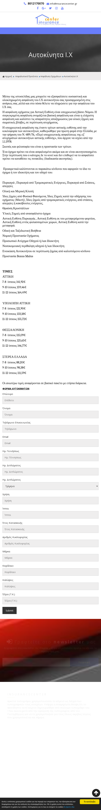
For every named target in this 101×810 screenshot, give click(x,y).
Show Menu (50, 31)
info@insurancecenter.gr (62, 3)
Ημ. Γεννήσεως (10, 451)
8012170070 (34, 4)
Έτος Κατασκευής (12, 523)
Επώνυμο (7, 394)
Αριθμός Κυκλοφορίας (15, 537)
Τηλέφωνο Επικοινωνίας (16, 422)
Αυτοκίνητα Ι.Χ (71, 76)
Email (5, 437)
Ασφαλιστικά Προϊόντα (26, 76)
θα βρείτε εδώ (15, 806)
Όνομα (6, 408)
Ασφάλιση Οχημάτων (50, 76)
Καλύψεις (7, 580)
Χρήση (5, 494)
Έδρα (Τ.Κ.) (8, 594)
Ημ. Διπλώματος (11, 465)
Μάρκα (6, 551)
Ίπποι (5, 508)
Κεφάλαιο (8, 565)
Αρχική (7, 76)
